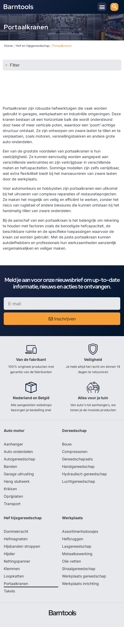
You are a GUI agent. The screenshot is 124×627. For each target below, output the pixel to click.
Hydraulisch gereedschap (84, 474)
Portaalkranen (16, 583)
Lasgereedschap (76, 546)
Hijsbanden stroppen (22, 546)
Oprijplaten (13, 496)
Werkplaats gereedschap (84, 576)
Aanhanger (13, 444)
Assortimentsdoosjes (80, 531)
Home (8, 46)
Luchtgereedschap (78, 481)
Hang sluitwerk (17, 481)
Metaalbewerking (77, 553)
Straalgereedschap (78, 568)
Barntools (18, 7)
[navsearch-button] (114, 7)
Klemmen (12, 568)
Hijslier (9, 553)
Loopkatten (14, 576)
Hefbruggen (72, 539)
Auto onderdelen (18, 451)
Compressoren (74, 451)
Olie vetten (71, 561)
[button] (102, 6)
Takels (9, 591)
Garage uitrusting (19, 474)
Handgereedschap (78, 466)
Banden (10, 466)
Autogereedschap (19, 459)
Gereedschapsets (77, 459)
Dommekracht (16, 531)
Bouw (67, 444)
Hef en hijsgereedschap (32, 46)
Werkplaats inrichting (80, 583)
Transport (12, 503)
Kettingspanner (17, 561)
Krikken (10, 488)
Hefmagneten (16, 539)
